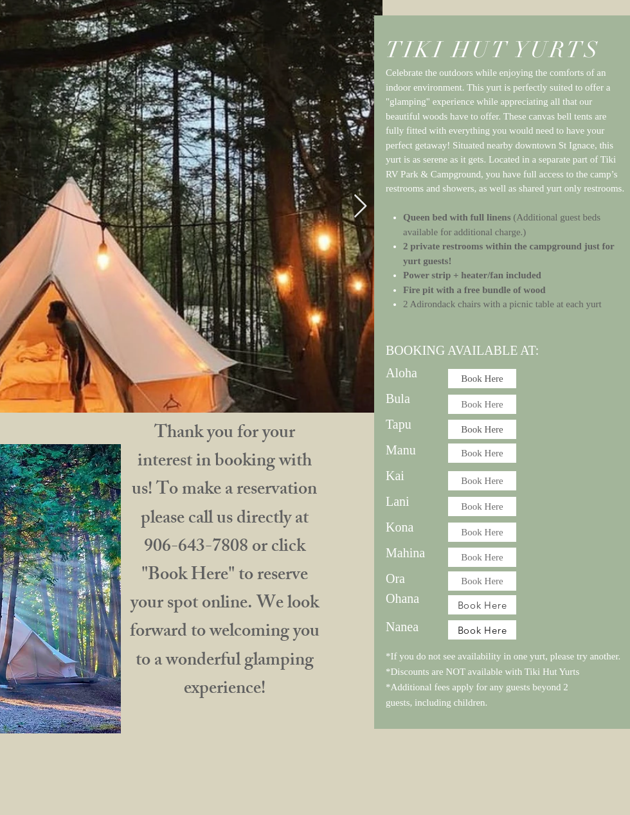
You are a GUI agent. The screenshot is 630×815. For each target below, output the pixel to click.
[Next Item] (360, 206)
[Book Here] (482, 378)
